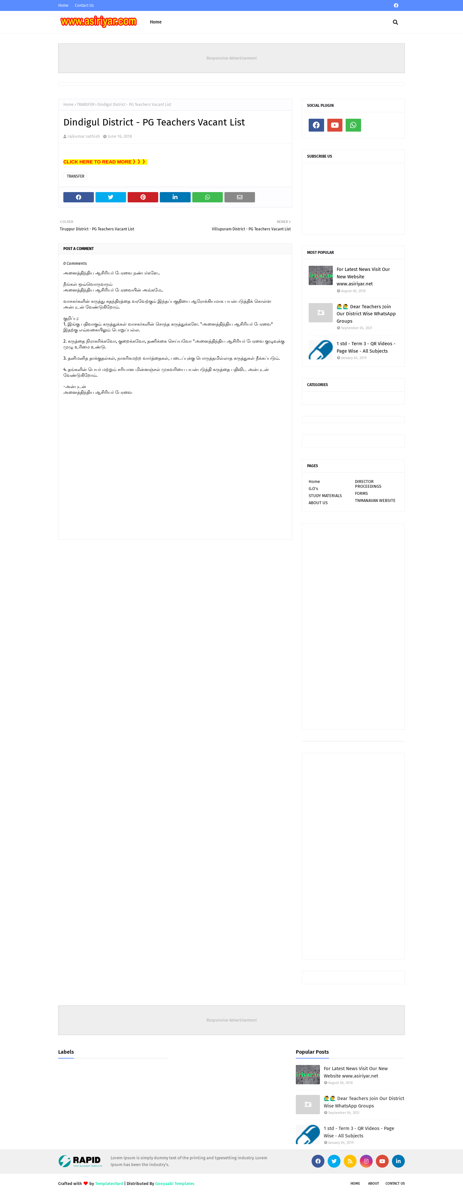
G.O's (313, 488)
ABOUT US (318, 502)
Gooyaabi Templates (174, 1183)
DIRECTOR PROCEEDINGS (368, 484)
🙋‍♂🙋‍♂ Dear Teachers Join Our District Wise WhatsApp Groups (366, 314)
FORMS (361, 493)
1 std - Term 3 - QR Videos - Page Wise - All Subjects (366, 347)
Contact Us (84, 5)
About (373, 1183)
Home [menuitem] (156, 22)
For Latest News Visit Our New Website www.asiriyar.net (363, 276)
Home (63, 5)
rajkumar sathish (84, 136)
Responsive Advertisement (231, 58)
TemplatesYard (109, 1183)
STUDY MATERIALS (325, 495)
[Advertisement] (353, 626)
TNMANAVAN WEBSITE (375, 500)
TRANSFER (85, 104)
